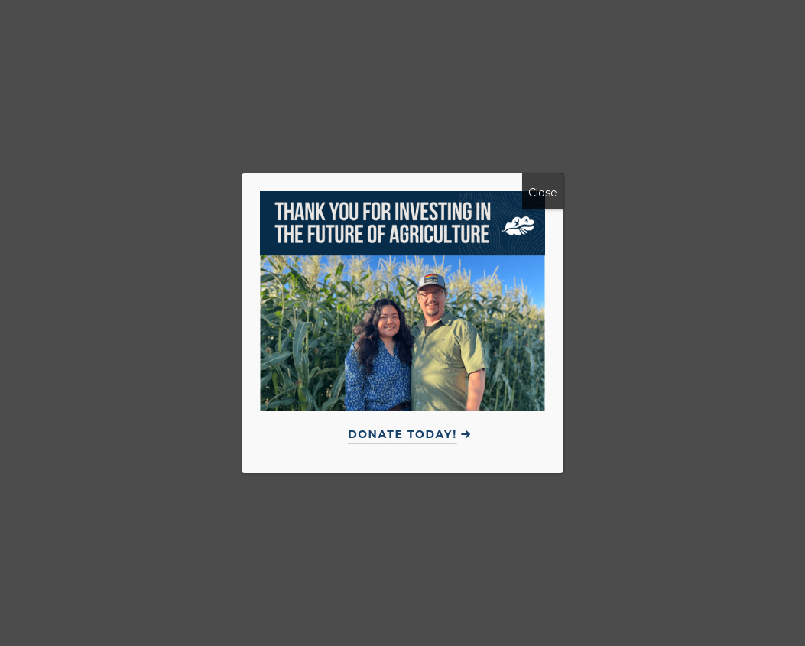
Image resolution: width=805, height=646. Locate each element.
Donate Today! (402, 434)
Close (542, 193)
